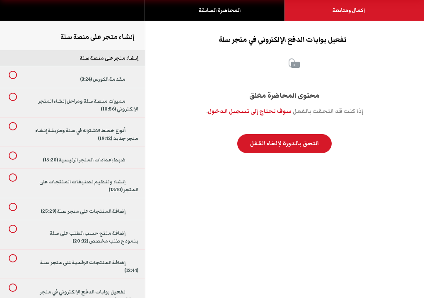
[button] (14, 14)
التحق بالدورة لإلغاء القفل (284, 143)
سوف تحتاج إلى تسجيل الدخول (250, 111)
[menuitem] (72, 18)
